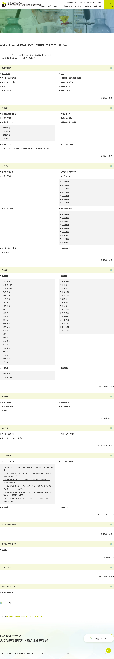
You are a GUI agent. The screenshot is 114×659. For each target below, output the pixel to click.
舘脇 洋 (64, 299)
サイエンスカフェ (8, 461)
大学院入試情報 (7, 406)
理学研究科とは (7, 172)
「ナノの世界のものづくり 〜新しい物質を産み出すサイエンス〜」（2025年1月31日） (27, 474)
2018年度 (65, 221)
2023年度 (6, 131)
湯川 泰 (6, 302)
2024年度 (6, 128)
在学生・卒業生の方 (9, 544)
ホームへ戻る (7, 603)
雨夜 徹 (6, 320)
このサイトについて (6, 653)
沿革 (62, 74)
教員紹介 (5, 270)
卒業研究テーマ (7, 122)
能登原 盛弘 (66, 316)
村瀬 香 (6, 313)
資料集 (4, 550)
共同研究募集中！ (8, 592)
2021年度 (6, 138)
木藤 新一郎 (7, 285)
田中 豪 (6, 344)
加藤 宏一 (65, 306)
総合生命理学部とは (9, 114)
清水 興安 (65, 288)
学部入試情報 (6, 402)
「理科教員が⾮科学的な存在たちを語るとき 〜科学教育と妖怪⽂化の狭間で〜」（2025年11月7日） (28, 493)
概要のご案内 (7, 68)
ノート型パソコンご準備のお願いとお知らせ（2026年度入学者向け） (27, 148)
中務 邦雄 (6, 299)
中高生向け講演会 (67, 461)
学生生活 (5, 428)
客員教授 (5, 368)
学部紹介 (5, 108)
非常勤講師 (65, 368)
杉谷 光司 (65, 327)
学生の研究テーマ (67, 208)
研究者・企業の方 (8, 586)
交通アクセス (6, 90)
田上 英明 (6, 309)
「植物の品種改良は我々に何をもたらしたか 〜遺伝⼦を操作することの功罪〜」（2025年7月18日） (28, 487)
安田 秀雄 (65, 292)
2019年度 (65, 181)
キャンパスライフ (8, 434)
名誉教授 (64, 276)
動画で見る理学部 (67, 82)
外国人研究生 (65, 248)
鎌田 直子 (6, 323)
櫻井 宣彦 (6, 306)
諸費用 (4, 410)
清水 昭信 (65, 320)
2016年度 (65, 214)
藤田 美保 (65, 302)
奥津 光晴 (6, 281)
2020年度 (65, 185)
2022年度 (6, 135)
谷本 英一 (65, 295)
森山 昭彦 (65, 323)
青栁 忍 (6, 316)
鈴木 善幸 (6, 295)
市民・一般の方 (7, 567)
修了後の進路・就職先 (10, 248)
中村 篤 (6, 330)
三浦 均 (6, 355)
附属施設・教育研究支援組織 (71, 78)
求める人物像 (6, 118)
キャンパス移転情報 (9, 78)
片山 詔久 (6, 341)
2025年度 (65, 202)
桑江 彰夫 (65, 309)
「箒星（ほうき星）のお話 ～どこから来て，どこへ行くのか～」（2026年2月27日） (26, 499)
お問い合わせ (65, 90)
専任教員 (5, 276)
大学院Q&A (6, 252)
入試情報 (5, 396)
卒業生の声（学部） (68, 434)
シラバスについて (67, 144)
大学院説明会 (65, 406)
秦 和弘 (6, 351)
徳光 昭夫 (6, 348)
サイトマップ (40, 653)
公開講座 (5, 507)
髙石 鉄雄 (65, 330)
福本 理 (64, 285)
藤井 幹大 (6, 358)
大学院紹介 (6, 166)
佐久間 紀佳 (7, 377)
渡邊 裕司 (6, 337)
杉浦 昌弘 (65, 281)
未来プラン (6, 86)
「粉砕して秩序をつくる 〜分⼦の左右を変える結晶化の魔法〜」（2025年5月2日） (26, 481)
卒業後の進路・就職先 (69, 122)
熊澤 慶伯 (6, 292)
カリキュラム (6, 144)
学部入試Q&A (65, 402)
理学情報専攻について (69, 172)
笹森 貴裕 (6, 373)
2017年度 (65, 218)
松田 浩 (6, 334)
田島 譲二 (65, 313)
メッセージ (6, 74)
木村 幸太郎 (7, 288)
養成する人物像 (66, 118)
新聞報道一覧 (65, 86)
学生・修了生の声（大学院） (12, 438)
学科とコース (65, 114)
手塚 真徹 (6, 362)
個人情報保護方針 (20, 653)
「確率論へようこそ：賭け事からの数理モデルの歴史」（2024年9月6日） (28, 468)
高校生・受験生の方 (9, 524)
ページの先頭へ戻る (105, 98)
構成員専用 (30, 653)
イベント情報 (7, 455)
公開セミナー (65, 507)
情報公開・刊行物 (8, 82)
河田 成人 (6, 327)
